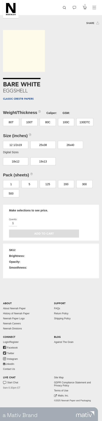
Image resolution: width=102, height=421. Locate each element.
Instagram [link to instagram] (10, 359)
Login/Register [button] (11, 342)
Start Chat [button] (10, 382)
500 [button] (11, 193)
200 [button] (66, 184)
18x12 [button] (15, 161)
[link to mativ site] (85, 414)
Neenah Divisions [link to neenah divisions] (12, 328)
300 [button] (84, 184)
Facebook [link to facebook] (10, 347)
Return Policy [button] (61, 313)
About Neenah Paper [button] (14, 308)
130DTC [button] (85, 122)
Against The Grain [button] (64, 342)
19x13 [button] (43, 161)
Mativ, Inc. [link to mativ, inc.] (61, 395)
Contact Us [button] (9, 369)
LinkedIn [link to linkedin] (8, 364)
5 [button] (29, 184)
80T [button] (11, 122)
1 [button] (11, 184)
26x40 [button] (70, 145)
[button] (11, 9)
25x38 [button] (43, 145)
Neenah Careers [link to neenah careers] (12, 323)
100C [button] (66, 122)
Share (92, 23)
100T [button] (29, 122)
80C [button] (47, 122)
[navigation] (94, 7)
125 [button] (47, 184)
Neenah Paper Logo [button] (14, 318)
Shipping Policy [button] (62, 318)
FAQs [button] (57, 308)
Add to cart (44, 233)
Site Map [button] (58, 377)
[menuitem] (64, 7)
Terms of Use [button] (61, 390)
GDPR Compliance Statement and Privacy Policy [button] (72, 384)
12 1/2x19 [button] (15, 145)
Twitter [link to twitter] (8, 353)
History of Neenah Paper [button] (16, 313)
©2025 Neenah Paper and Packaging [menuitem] (72, 400)
